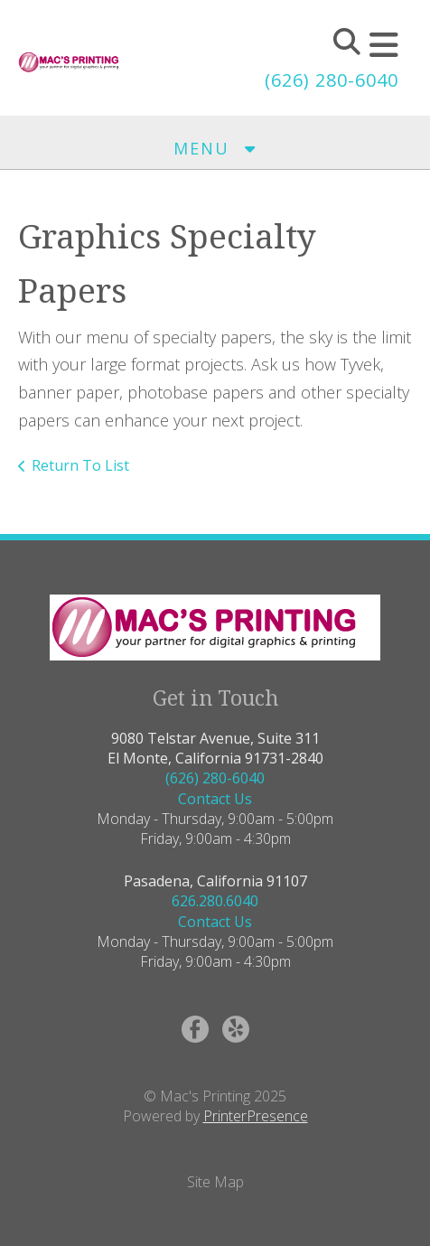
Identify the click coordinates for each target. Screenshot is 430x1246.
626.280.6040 (215, 901)
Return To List (80, 465)
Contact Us (215, 799)
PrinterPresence (255, 1116)
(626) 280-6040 (331, 80)
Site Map (215, 1182)
